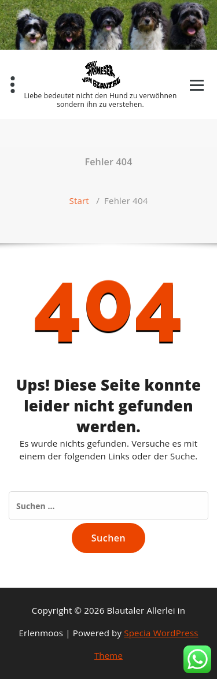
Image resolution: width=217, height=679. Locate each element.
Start (79, 200)
